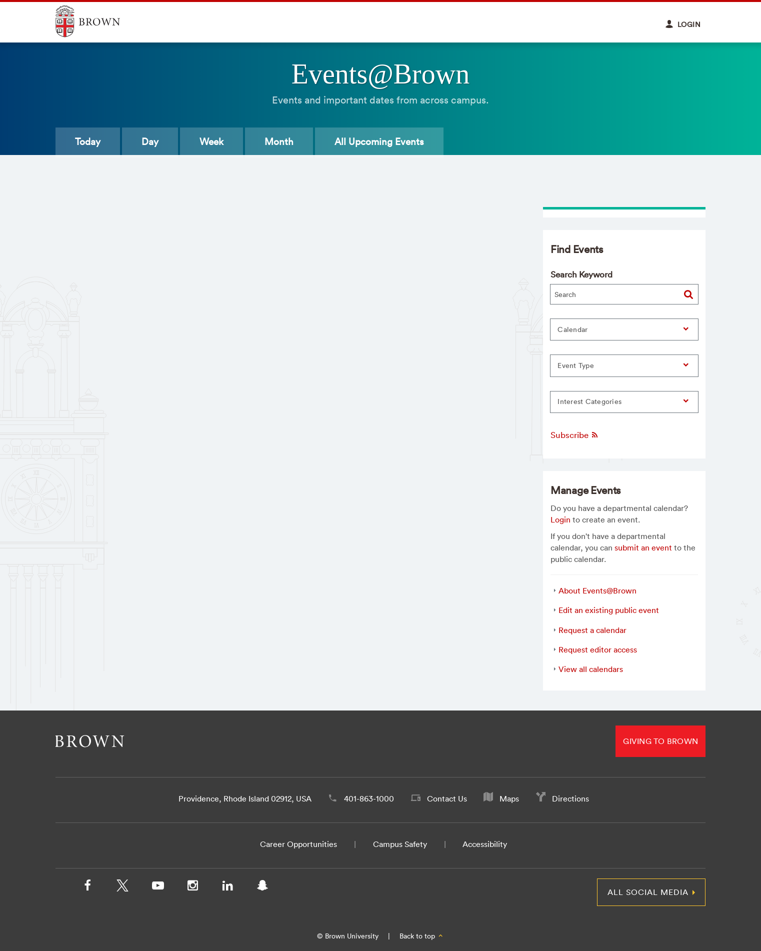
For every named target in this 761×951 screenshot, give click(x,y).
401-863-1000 (369, 799)
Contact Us (447, 799)
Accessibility (484, 844)
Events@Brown (381, 74)
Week (212, 142)
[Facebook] (88, 887)
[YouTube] (158, 887)
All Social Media (648, 892)
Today (87, 142)
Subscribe (574, 435)
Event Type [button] (576, 365)
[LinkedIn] (228, 887)
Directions (570, 799)
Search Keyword (581, 274)
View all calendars (590, 669)
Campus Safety (400, 844)
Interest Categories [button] (590, 401)
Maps (509, 799)
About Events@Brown (597, 591)
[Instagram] (192, 887)
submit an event (643, 547)
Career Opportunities (298, 844)
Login (560, 519)
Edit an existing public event (608, 610)
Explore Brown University (99, 21)
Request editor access (597, 649)
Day (150, 142)
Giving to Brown (660, 741)
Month (279, 142)
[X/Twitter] (122, 887)
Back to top (422, 936)
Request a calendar (592, 630)
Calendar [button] (573, 329)
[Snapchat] (262, 887)
